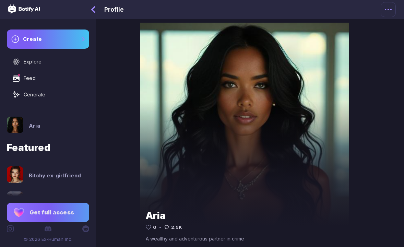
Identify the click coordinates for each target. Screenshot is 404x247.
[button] (48, 212)
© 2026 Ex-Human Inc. (48, 239)
